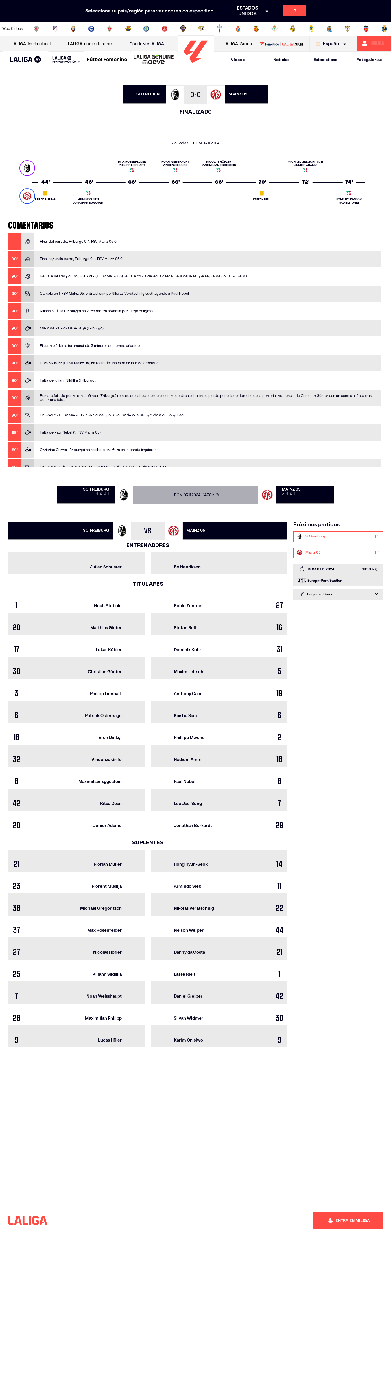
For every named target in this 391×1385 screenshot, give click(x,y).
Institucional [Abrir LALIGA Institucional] (31, 43)
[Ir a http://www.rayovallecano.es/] (201, 28)
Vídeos (238, 59)
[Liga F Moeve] (107, 59)
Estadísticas (325, 59)
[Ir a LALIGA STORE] (282, 43)
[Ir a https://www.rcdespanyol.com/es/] (238, 28)
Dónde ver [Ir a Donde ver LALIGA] (147, 43)
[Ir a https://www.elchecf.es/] (109, 28)
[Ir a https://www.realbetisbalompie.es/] (274, 28)
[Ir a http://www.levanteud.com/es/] (183, 28)
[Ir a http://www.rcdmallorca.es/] (256, 28)
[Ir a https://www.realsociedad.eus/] (329, 28)
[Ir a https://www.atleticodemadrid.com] (55, 28)
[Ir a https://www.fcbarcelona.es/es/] (128, 28)
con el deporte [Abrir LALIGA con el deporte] (90, 43)
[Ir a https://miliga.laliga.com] (374, 43)
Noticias (281, 59)
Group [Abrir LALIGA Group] (237, 43)
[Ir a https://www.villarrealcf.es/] (384, 28)
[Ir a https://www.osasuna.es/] (73, 28)
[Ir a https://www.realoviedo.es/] (311, 28)
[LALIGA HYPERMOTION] (66, 60)
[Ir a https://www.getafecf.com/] (146, 28)
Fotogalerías (369, 59)
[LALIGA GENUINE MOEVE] (153, 59)
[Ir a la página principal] (196, 65)
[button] (25, 60)
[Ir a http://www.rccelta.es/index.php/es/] (219, 28)
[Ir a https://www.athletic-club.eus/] (36, 28)
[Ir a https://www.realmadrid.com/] (292, 28)
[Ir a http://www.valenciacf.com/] (366, 28)
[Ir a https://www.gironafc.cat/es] (164, 28)
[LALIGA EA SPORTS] (25, 59)
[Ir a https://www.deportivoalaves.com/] (91, 28)
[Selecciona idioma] (332, 44)
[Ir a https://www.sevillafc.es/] (347, 28)
